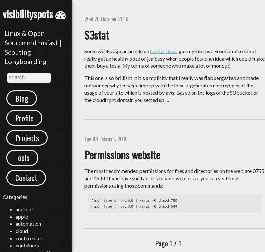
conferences (29, 238)
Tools (22, 157)
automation (28, 224)
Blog (21, 98)
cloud (22, 231)
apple (22, 216)
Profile (24, 118)
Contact (26, 177)
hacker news (164, 51)
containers (27, 245)
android (24, 209)
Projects (27, 137)
